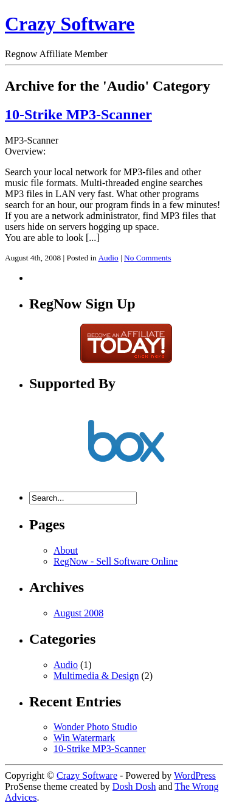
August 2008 (78, 613)
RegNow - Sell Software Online (116, 561)
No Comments (147, 257)
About (66, 550)
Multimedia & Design (96, 675)
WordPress (195, 775)
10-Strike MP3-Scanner (78, 114)
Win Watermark (84, 738)
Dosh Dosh (134, 786)
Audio (108, 257)
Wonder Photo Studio (95, 727)
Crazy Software (70, 24)
